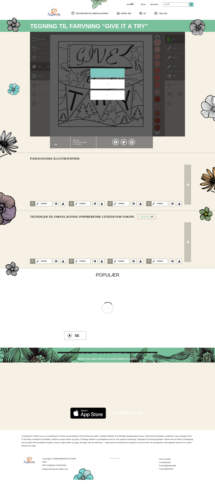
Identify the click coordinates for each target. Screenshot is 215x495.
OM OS (143, 4)
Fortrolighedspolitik (167, 481)
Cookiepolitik (165, 477)
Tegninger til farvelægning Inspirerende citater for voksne (82, 218)
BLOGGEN (154, 4)
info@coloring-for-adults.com (55, 484)
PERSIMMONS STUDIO (65, 474)
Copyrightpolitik (166, 484)
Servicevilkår (165, 474)
